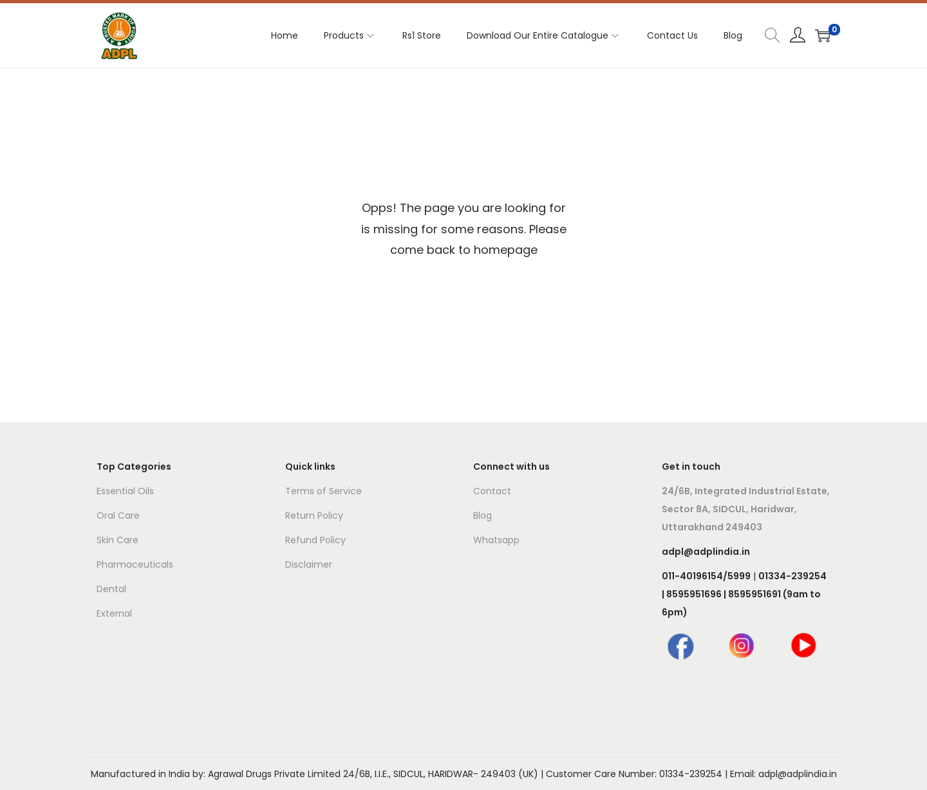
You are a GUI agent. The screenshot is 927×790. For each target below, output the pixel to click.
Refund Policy (315, 540)
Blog (482, 515)
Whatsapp (496, 540)
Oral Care (118, 515)
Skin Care (117, 540)
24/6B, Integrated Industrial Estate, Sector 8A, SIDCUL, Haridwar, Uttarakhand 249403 (746, 509)
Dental (111, 589)
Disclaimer (308, 564)
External (114, 613)
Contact (492, 491)
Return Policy (314, 515)
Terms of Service (323, 491)
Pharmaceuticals (135, 564)
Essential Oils (125, 491)
